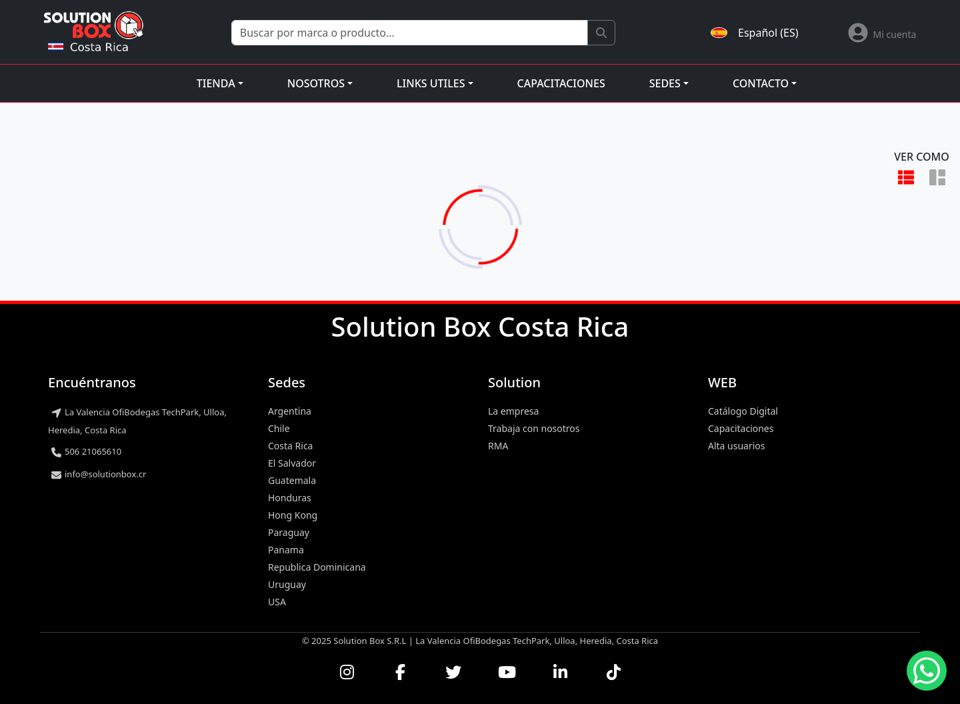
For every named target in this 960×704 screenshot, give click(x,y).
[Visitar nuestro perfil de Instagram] (346, 672)
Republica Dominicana (317, 567)
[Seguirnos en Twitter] (453, 672)
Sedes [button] (665, 83)
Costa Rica (290, 445)
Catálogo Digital (743, 411)
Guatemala (292, 480)
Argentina (289, 411)
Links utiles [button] (431, 83)
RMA (498, 445)
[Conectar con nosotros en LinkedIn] (560, 672)
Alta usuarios (736, 445)
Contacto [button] (761, 83)
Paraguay (288, 532)
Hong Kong (292, 515)
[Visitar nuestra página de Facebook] (400, 672)
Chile (279, 428)
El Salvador (292, 463)
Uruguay (287, 584)
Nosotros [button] (316, 83)
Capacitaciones (561, 83)
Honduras (289, 497)
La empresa (513, 411)
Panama (286, 549)
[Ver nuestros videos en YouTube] (506, 672)
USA (277, 601)
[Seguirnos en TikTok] (613, 672)
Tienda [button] (216, 83)
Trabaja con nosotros (534, 428)
